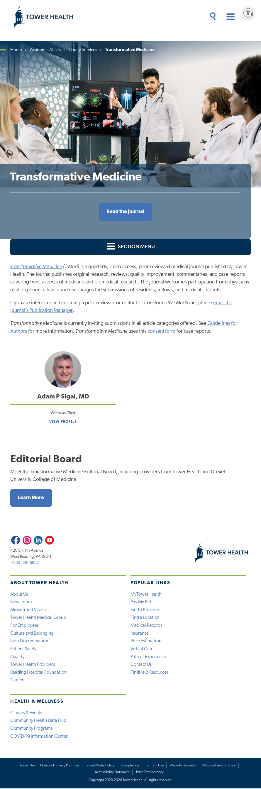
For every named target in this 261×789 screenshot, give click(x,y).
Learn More (31, 497)
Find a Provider (144, 610)
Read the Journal (125, 211)
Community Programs (31, 729)
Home (16, 50)
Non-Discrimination (29, 641)
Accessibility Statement (112, 773)
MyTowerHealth (145, 594)
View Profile (63, 422)
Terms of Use (154, 766)
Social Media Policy (100, 766)
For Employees (24, 626)
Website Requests (183, 766)
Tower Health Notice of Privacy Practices (49, 766)
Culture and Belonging (32, 633)
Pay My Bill (140, 602)
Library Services (83, 50)
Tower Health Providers (32, 665)
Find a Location (145, 618)
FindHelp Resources (149, 672)
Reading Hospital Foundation (38, 672)
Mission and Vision (28, 610)
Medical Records (146, 626)
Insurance (139, 633)
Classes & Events (26, 713)
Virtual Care (141, 649)
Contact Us (141, 665)
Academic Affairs (45, 50)
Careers (17, 680)
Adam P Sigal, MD (63, 396)
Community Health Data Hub (38, 721)
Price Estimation (145, 641)
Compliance (130, 766)
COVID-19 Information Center (38, 737)
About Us (19, 594)
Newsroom (21, 602)
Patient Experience (148, 657)
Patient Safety (23, 649)
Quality (17, 657)
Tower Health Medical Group (38, 618)
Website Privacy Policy (219, 766)
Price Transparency (150, 773)
